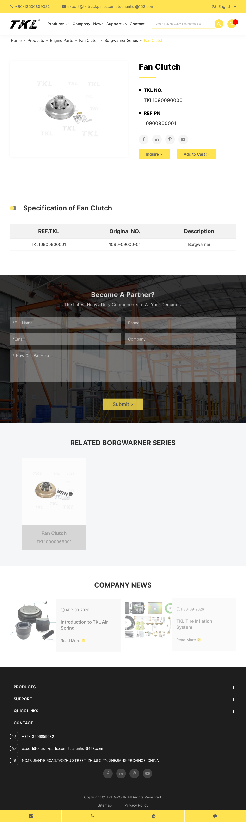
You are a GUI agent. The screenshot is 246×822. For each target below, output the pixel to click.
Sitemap (105, 805)
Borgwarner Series (121, 40)
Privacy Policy (136, 805)
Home (16, 40)
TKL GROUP (116, 797)
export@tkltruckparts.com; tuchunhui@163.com (110, 6)
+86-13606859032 (32, 6)
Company (81, 23)
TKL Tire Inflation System (194, 621)
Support (116, 23)
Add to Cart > (196, 154)
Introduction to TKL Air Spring (84, 622)
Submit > (123, 406)
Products (59, 23)
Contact (137, 23)
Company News (123, 587)
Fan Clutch (88, 40)
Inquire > (154, 154)
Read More (73, 638)
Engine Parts (61, 40)
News (98, 23)
